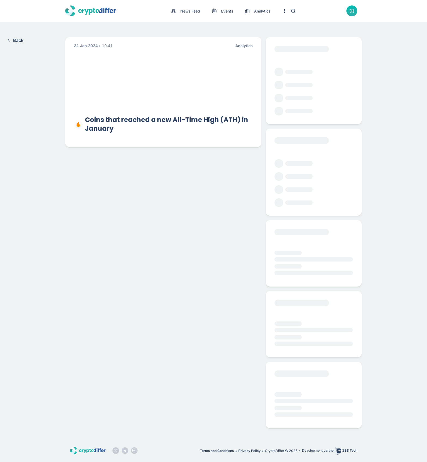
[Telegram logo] (125, 450)
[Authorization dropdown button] (351, 10)
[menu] (220, 11)
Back (14, 40)
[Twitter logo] (115, 450)
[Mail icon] (134, 450)
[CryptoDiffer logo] (90, 10)
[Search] (293, 11)
